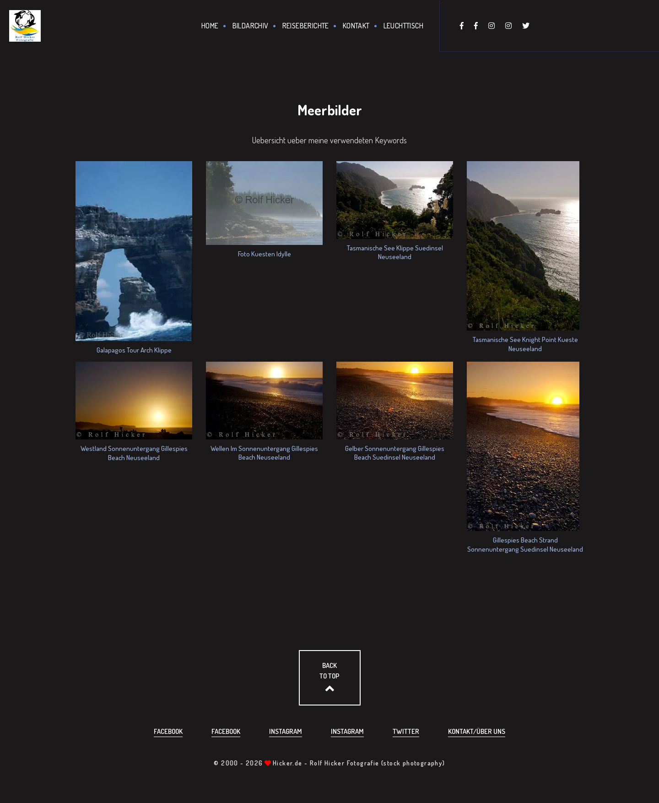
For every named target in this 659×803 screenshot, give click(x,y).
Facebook (168, 731)
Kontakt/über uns (476, 731)
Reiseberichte (305, 25)
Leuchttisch (403, 25)
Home (210, 25)
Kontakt (356, 25)
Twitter (406, 731)
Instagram (285, 731)
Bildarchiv (250, 25)
